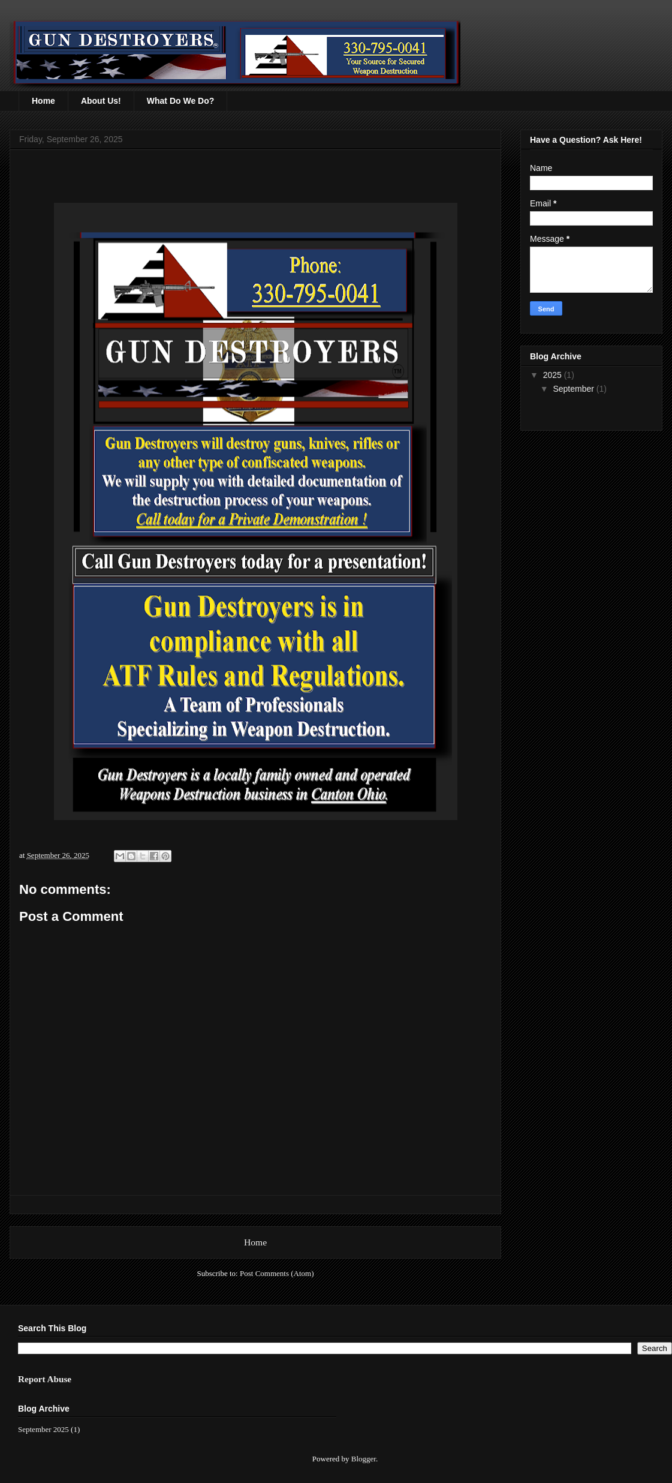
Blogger (363, 1458)
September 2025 (43, 1429)
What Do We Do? (181, 101)
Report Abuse (44, 1379)
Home (43, 101)
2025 (553, 375)
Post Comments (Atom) (277, 1273)
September (574, 389)
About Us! (101, 101)
